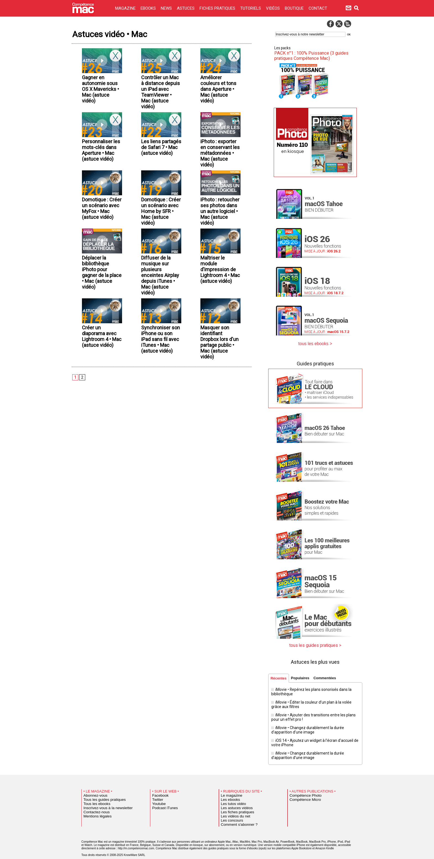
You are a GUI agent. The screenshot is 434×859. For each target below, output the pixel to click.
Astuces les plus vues (315, 659)
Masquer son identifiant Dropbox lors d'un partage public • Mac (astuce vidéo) (218, 384)
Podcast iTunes (162, 800)
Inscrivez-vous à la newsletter (103, 800)
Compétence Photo (302, 788)
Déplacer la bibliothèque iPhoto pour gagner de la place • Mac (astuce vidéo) (99, 308)
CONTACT (318, 8)
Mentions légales (95, 809)
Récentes (279, 676)
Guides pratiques (315, 362)
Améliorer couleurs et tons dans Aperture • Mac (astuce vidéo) (220, 91)
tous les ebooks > (315, 343)
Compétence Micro (302, 792)
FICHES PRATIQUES (218, 8)
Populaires (302, 676)
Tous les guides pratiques (100, 792)
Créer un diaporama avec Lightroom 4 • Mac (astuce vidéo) (101, 380)
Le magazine (229, 788)
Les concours (229, 813)
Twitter (156, 792)
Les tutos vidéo (231, 796)
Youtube (157, 796)
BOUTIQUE (295, 8)
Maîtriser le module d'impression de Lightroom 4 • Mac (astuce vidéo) (219, 308)
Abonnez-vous (93, 788)
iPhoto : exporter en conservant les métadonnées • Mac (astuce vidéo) (218, 170)
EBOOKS (149, 8)
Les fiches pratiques (234, 804)
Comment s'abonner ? (235, 817)
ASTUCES (186, 8)
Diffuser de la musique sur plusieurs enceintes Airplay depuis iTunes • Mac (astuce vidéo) (158, 311)
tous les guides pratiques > (315, 643)
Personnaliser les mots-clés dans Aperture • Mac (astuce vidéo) (100, 166)
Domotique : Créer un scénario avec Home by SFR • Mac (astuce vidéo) (159, 239)
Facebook (158, 788)
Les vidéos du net (232, 809)
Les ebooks (228, 792)
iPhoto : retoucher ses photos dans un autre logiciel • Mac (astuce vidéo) (218, 239)
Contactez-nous (94, 804)
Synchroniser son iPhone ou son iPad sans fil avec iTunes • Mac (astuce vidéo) (160, 384)
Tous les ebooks (94, 796)
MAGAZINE (126, 8)
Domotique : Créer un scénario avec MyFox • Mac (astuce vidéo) (99, 235)
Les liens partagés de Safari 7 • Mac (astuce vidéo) (158, 163)
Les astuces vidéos (233, 800)
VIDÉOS (273, 8)
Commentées (328, 676)
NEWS (167, 8)
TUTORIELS (251, 8)
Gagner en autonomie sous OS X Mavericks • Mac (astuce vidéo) (101, 91)
